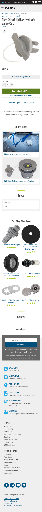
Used (30, 2)
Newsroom (8, 432)
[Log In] (36, 2)
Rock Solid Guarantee (12, 460)
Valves (17, 13)
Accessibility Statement (13, 505)
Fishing (16, 2)
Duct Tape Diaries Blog (12, 434)
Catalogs (7, 437)
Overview (11, 102)
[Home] (2, 13)
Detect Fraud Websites (12, 470)
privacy (21, 358)
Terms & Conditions (11, 499)
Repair (12, 13)
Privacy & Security (11, 501)
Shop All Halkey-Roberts (11, 16)
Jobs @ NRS (8, 429)
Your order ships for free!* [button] (21, 95)
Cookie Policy (9, 503)
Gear (6, 13)
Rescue (8, 2)
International (8, 442)
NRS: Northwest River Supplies (10, 8)
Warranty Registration (12, 468)
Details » (5, 27)
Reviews (26, 102)
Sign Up (21, 344)
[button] (4, 31)
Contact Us (8, 454)
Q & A (32, 102)
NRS (2, 2)
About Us (7, 426)
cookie (26, 358)
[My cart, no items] (39, 2)
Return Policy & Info (11, 462)
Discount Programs (11, 440)
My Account (8, 473)
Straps (23, 2)
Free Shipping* (9, 457)
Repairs (6, 465)
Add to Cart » (21, 91)
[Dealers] (33, 2)
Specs (18, 102)
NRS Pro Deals (9, 445)
